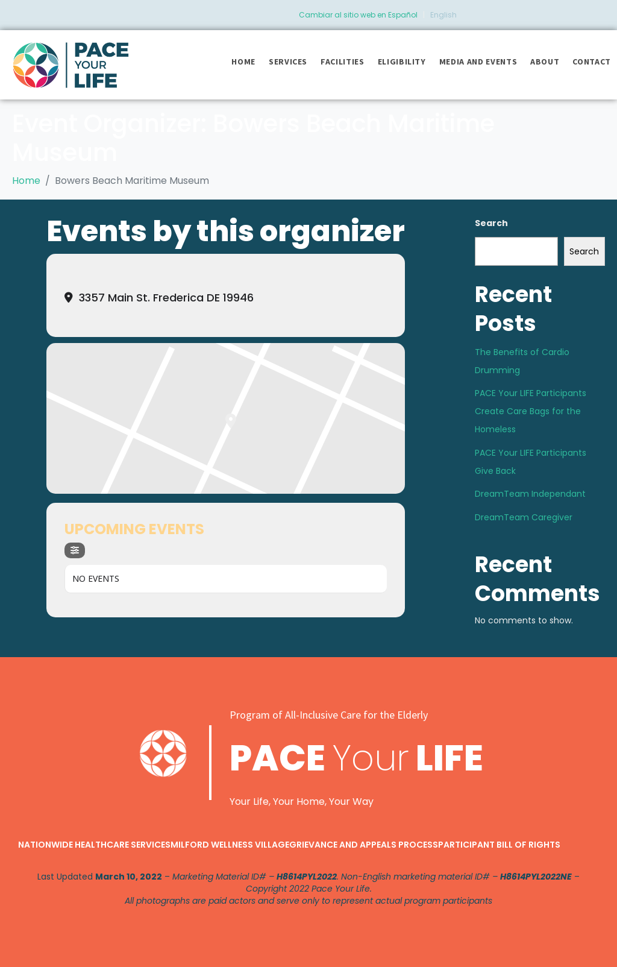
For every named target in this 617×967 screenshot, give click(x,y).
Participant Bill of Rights (499, 845)
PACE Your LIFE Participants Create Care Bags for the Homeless (530, 411)
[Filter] (74, 550)
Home (243, 61)
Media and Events (478, 61)
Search (491, 223)
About (544, 61)
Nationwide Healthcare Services (94, 845)
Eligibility (402, 61)
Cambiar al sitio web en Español (358, 15)
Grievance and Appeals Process (363, 845)
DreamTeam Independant (530, 494)
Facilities (343, 61)
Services (288, 61)
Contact (591, 61)
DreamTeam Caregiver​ (523, 517)
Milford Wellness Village (230, 845)
